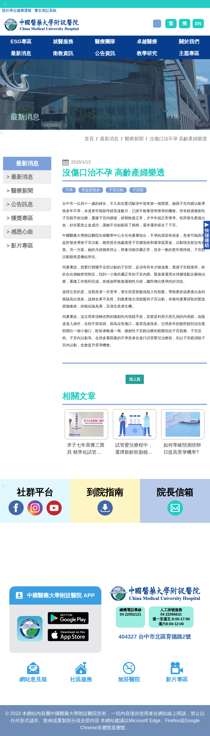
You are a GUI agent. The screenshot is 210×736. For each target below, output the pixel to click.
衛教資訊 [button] (63, 53)
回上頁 (134, 379)
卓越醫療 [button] (147, 41)
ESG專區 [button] (21, 41)
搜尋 (157, 24)
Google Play (68, 618)
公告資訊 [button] (105, 53)
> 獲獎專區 (19, 218)
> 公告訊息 (19, 204)
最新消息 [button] (21, 53)
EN (198, 23)
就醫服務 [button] (63, 41)
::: (5, 4)
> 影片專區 (19, 246)
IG (35, 508)
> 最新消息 (19, 177)
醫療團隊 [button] (105, 41)
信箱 (175, 508)
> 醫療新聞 (19, 191)
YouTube (54, 507)
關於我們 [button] (189, 41)
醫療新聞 (134, 138)
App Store (68, 635)
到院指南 (105, 508)
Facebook (16, 507)
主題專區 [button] (189, 53)
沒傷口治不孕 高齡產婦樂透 (178, 138)
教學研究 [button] (147, 53)
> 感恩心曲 (19, 232)
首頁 (89, 138)
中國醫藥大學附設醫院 (154, 593)
